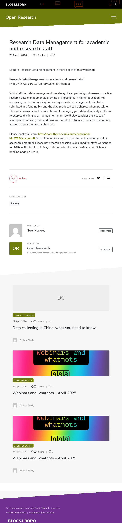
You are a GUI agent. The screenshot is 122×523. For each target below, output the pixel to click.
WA (61, 363)
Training (15, 203)
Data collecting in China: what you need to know (54, 327)
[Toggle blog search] (113, 4)
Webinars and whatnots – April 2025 (44, 393)
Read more (105, 230)
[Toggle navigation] (113, 17)
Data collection (24, 315)
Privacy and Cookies (16, 512)
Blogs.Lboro (16, 5)
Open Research (21, 17)
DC (60, 297)
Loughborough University (41, 512)
